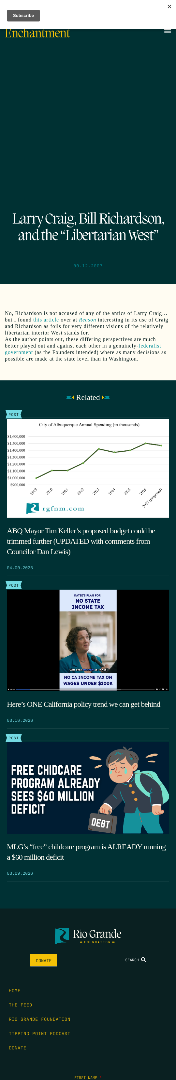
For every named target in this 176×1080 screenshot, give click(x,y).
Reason (87, 319)
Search (135, 959)
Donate (43, 960)
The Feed (20, 1004)
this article (46, 319)
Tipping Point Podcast (39, 1033)
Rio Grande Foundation (39, 1019)
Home (15, 990)
